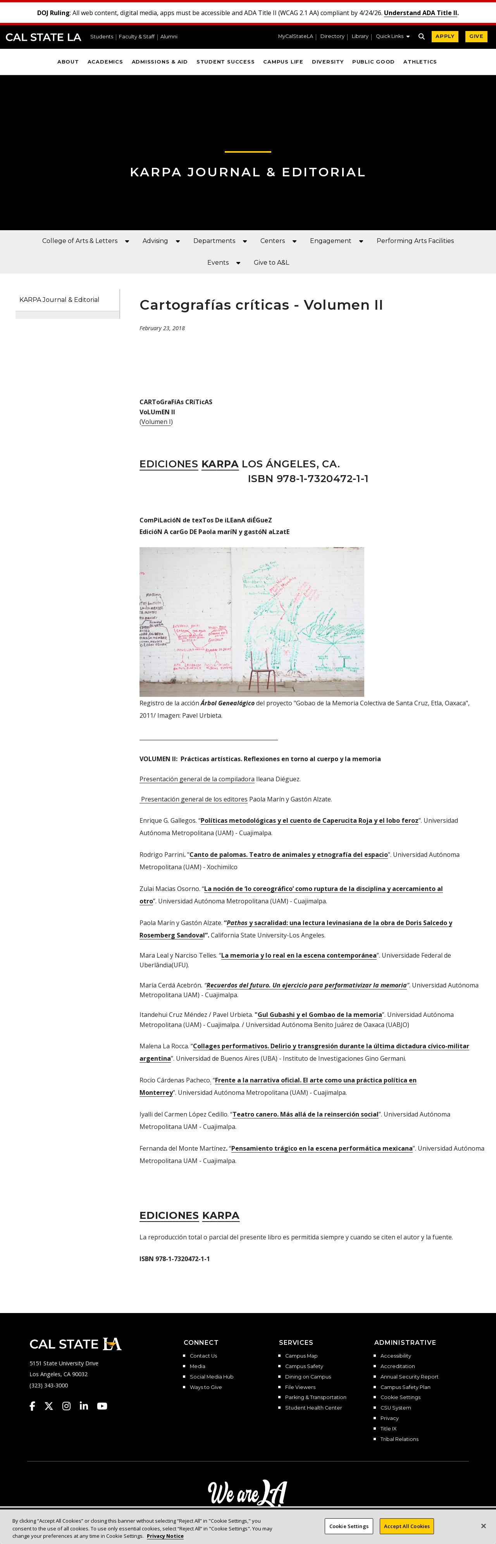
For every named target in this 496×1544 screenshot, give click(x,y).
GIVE (476, 36)
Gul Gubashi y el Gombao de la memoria (320, 1014)
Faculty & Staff (137, 37)
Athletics (420, 62)
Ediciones (169, 464)
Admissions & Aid (160, 62)
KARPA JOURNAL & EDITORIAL (248, 171)
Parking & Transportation (315, 1397)
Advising (155, 241)
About (68, 62)
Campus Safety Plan (406, 1387)
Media (197, 1366)
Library (360, 36)
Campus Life (283, 62)
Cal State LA (43, 37)
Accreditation (398, 1366)
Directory (332, 36)
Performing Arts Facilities (415, 241)
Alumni (168, 37)
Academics (105, 62)
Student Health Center (313, 1408)
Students (101, 37)
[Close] (483, 1527)
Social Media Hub (212, 1377)
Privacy (390, 1418)
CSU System (396, 1408)
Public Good (373, 62)
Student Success (225, 62)
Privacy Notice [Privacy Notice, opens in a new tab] (165, 1537)
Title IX (388, 1429)
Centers (272, 241)
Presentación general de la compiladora (197, 779)
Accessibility (396, 1356)
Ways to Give (206, 1387)
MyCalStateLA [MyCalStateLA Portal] (295, 36)
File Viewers (300, 1387)
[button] (393, 37)
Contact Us (203, 1356)
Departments (214, 241)
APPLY (445, 36)
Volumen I (156, 421)
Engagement (330, 241)
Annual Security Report (410, 1377)
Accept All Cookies (407, 1527)
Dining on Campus (308, 1377)
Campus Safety (304, 1366)
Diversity (328, 62)
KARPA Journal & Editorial (59, 299)
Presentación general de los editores (194, 799)
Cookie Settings (400, 1397)
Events (218, 262)
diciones (169, 1215)
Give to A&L (271, 262)
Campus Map (301, 1356)
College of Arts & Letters (79, 241)
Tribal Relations (399, 1439)
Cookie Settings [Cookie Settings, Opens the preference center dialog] (349, 1527)
